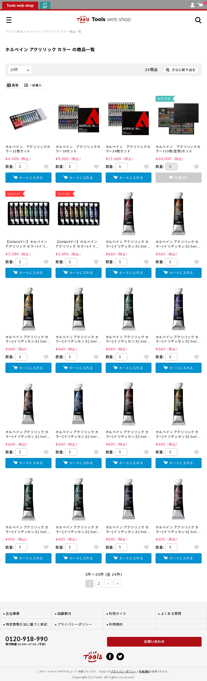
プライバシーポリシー (74, 624)
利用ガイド (117, 614)
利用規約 (116, 624)
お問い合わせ (154, 642)
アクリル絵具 (14, 31)
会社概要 (13, 614)
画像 (12, 85)
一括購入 (33, 85)
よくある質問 (171, 614)
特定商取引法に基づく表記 (26, 624)
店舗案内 (64, 614)
